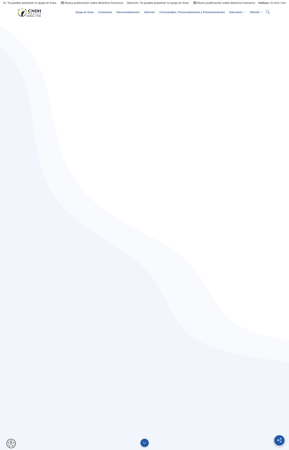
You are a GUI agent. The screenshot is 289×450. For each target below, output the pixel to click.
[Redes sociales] (279, 440)
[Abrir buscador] (267, 12)
